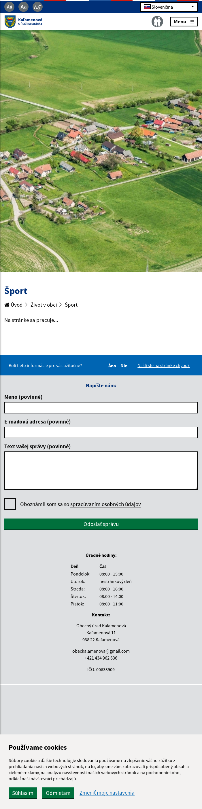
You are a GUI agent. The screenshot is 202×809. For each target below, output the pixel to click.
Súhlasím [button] (22, 792)
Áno (113, 366)
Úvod (13, 304)
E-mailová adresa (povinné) (37, 421)
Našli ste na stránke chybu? (163, 365)
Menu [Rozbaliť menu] (184, 21)
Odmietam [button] (58, 792)
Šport (71, 304)
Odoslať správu (101, 524)
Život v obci (44, 304)
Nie (124, 366)
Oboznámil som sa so (80, 504)
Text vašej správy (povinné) (37, 446)
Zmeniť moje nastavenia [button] (107, 792)
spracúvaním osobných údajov (105, 504)
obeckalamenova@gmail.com (101, 651)
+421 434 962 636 (101, 658)
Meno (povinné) (23, 396)
